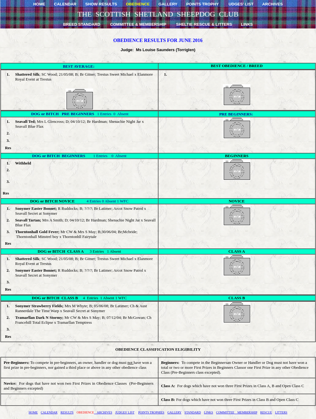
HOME (33, 412)
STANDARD (193, 412)
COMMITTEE (225, 412)
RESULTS (66, 412)
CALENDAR (49, 412)
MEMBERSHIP (245, 412)
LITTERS (281, 412)
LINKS (208, 412)
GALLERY (174, 412)
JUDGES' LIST (124, 412)
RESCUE (266, 412)
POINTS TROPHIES (151, 412)
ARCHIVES (103, 412)
